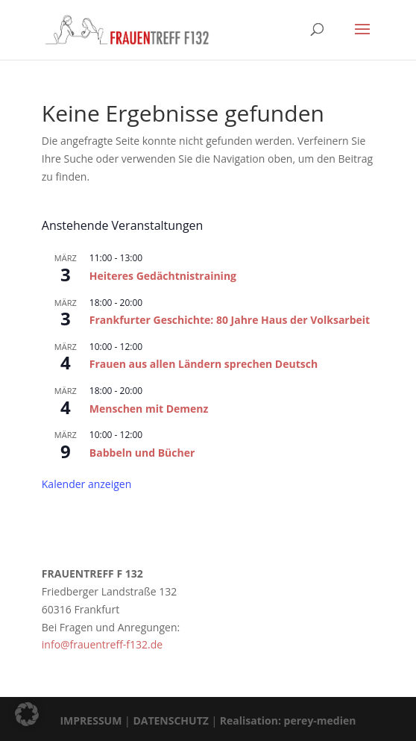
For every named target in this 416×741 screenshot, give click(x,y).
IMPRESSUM (91, 720)
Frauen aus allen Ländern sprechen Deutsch (203, 364)
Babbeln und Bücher (142, 452)
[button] (27, 714)
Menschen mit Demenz (149, 408)
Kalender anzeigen (87, 484)
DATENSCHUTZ (171, 720)
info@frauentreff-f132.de (102, 644)
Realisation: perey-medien (288, 720)
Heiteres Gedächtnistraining (162, 276)
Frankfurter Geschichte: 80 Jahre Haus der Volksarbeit (229, 320)
